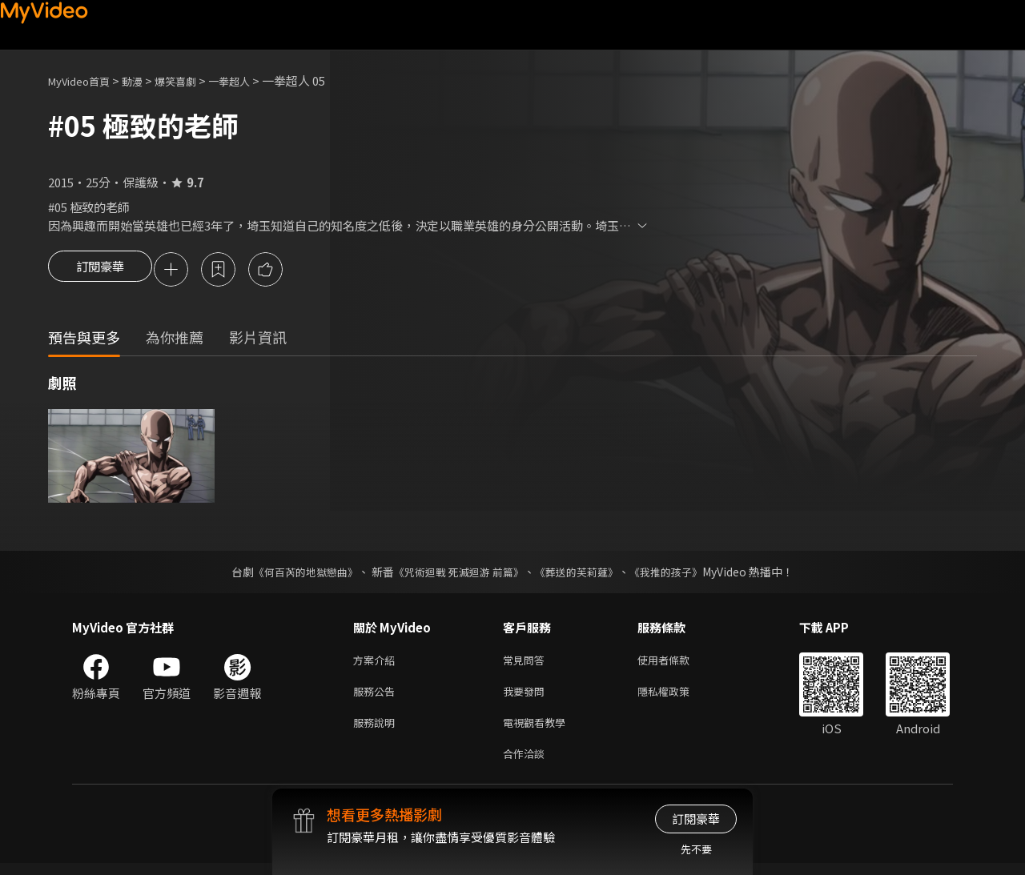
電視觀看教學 (539, 730)
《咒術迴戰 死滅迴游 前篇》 (457, 574)
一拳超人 (253, 80)
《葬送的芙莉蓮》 (583, 574)
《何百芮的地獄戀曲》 (295, 574)
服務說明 (377, 730)
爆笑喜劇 (193, 80)
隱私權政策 (677, 696)
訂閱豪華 (100, 270)
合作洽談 (527, 764)
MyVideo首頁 (84, 80)
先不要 (696, 849)
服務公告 (377, 696)
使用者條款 (677, 663)
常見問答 (527, 663)
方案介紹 (377, 663)
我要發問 (527, 696)
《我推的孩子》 (678, 574)
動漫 (145, 80)
